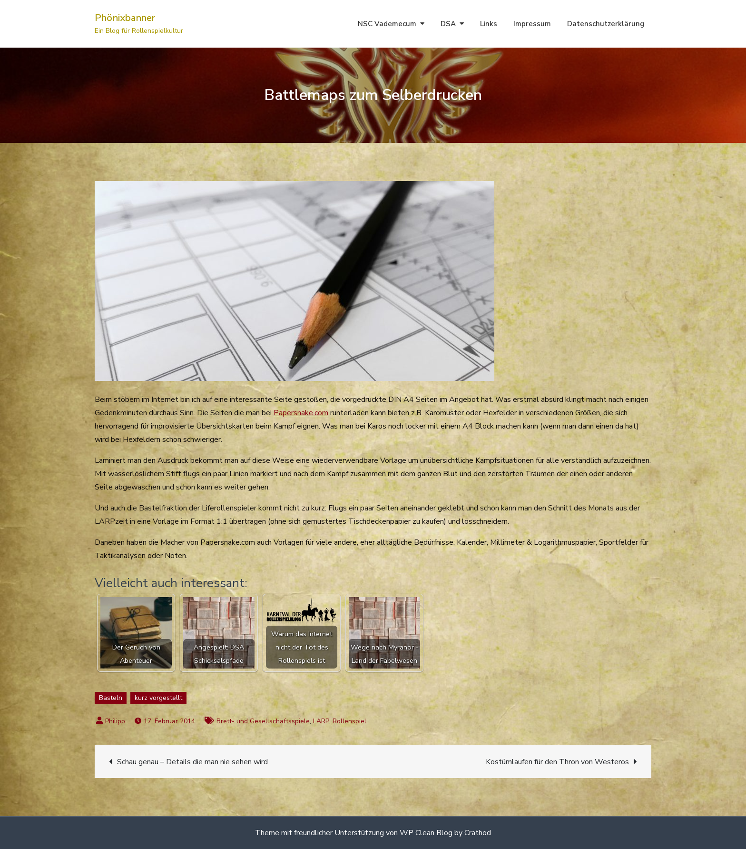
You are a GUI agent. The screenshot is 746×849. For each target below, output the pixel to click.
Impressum (532, 24)
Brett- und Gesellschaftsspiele (263, 721)
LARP (321, 721)
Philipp (115, 721)
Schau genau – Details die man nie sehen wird (192, 762)
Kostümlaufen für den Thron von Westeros (557, 762)
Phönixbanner (125, 17)
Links (488, 24)
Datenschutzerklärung (605, 24)
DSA (448, 24)
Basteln (110, 697)
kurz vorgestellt (158, 697)
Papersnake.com (301, 413)
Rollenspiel (349, 721)
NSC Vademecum (387, 24)
